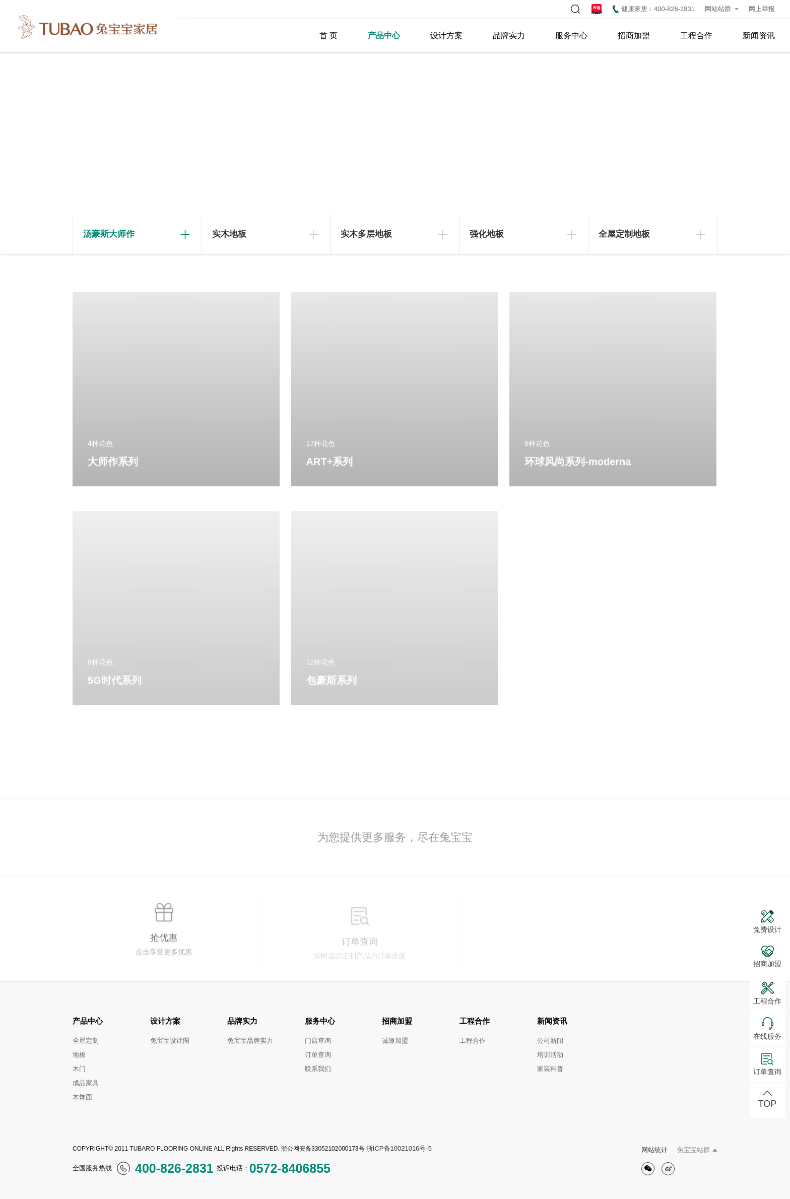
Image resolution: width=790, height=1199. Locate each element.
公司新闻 (550, 1040)
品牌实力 (509, 35)
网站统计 (654, 1150)
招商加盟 (634, 35)
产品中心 (384, 35)
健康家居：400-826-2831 (654, 9)
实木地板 (229, 234)
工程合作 (696, 35)
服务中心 (571, 35)
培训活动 (550, 1054)
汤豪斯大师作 (109, 234)
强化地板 (487, 234)
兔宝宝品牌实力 (250, 1040)
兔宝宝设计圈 (169, 1040)
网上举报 (762, 9)
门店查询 (318, 1040)
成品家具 (86, 1083)
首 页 (328, 35)
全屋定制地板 (624, 234)
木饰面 (82, 1097)
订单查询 (318, 1054)
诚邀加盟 (395, 1040)
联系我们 (318, 1069)
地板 (79, 1054)
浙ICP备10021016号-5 (399, 1148)
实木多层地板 (366, 234)
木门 (79, 1069)
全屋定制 (86, 1040)
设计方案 (446, 35)
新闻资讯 (759, 35)
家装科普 (550, 1069)
